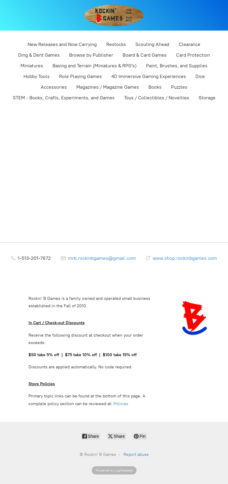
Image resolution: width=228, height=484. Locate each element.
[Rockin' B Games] (114, 15)
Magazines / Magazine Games (107, 87)
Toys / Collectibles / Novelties (156, 98)
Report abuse (136, 454)
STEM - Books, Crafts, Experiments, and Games (64, 98)
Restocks (116, 44)
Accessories (54, 87)
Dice (200, 76)
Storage (207, 98)
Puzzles (179, 87)
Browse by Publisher (91, 55)
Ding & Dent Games (39, 55)
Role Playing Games (80, 76)
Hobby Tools (36, 76)
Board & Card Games (145, 55)
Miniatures (31, 66)
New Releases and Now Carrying (62, 44)
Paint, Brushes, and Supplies (177, 66)
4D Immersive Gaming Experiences (148, 76)
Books (155, 87)
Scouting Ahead (152, 44)
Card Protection (193, 55)
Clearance (189, 44)
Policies (120, 403)
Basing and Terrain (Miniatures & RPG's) (95, 66)
